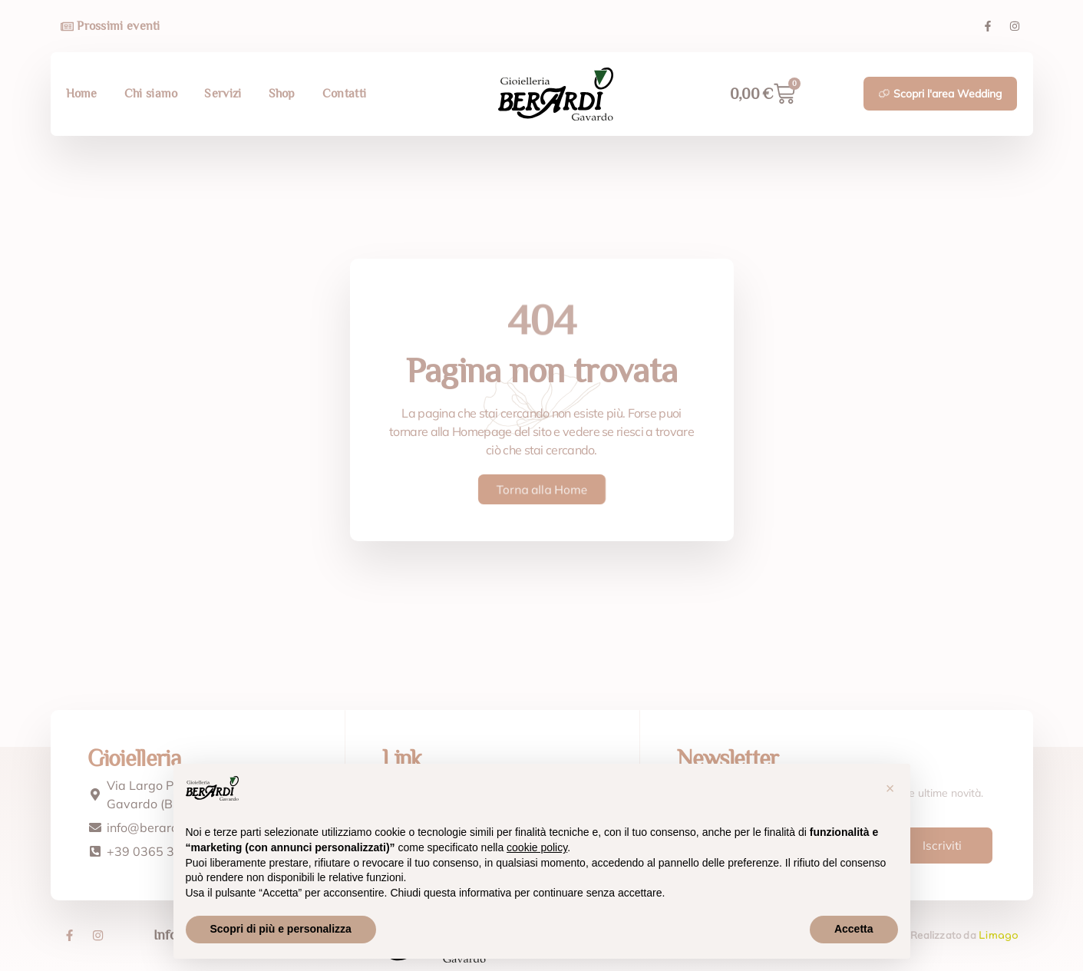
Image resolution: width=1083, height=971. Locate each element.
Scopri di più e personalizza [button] (281, 929)
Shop (282, 94)
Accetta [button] (853, 929)
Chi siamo (151, 94)
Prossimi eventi (118, 26)
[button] (890, 788)
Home (81, 94)
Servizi (222, 94)
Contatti (344, 94)
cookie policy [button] (537, 847)
